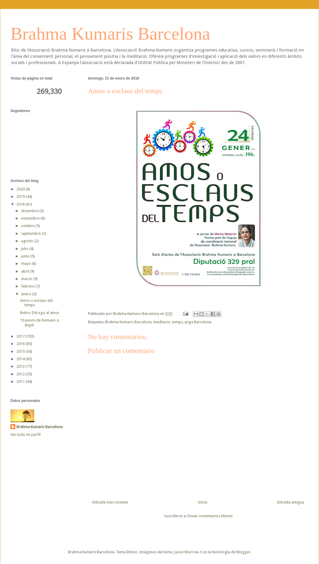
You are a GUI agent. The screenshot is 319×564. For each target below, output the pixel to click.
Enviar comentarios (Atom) (210, 516)
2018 (21, 204)
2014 (21, 359)
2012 (21, 374)
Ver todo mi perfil (25, 434)
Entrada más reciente (110, 502)
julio (25, 248)
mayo (26, 263)
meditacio (161, 322)
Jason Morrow (186, 552)
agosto (27, 241)
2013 (21, 366)
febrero (28, 286)
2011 (21, 381)
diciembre (30, 211)
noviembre (31, 218)
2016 (21, 343)
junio (25, 256)
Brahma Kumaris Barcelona (110, 33)
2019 (21, 196)
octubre (28, 225)
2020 (21, 189)
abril (25, 271)
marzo (27, 278)
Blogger (243, 552)
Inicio (202, 502)
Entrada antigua (290, 502)
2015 (21, 351)
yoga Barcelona (198, 322)
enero (26, 294)
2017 (21, 336)
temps (177, 322)
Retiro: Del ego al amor (39, 312)
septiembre (31, 233)
